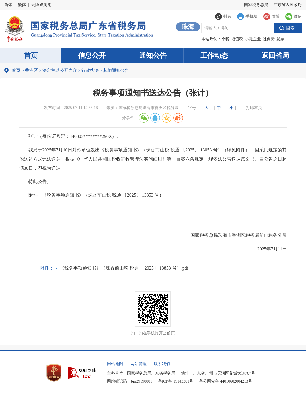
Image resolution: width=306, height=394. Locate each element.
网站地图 (115, 364)
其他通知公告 (114, 70)
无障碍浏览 (41, 5)
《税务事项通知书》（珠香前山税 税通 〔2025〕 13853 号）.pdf (124, 268)
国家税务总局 (256, 5)
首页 (31, 55)
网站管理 (138, 364)
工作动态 (214, 55)
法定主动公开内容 (59, 70)
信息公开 (92, 55)
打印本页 (254, 108)
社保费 (269, 39)
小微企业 (253, 39)
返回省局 (275, 55)
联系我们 (162, 364)
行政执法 (88, 70)
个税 (225, 39)
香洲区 (31, 70)
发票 (280, 39)
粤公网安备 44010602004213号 (225, 381)
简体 (8, 5)
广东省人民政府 (288, 5)
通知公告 (153, 55)
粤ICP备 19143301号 (175, 381)
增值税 (237, 39)
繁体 (22, 5)
